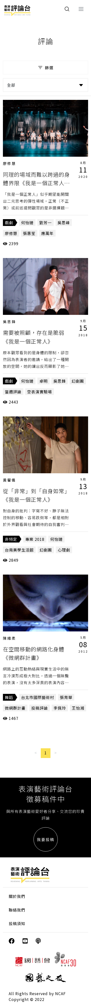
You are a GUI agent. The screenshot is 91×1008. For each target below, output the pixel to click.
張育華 (66, 697)
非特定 (11, 539)
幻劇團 (78, 381)
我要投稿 (45, 839)
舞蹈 (9, 697)
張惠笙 (29, 233)
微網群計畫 (15, 708)
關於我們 (17, 896)
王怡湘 (78, 708)
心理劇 (64, 550)
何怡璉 (27, 222)
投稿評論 (39, 708)
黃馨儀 (9, 479)
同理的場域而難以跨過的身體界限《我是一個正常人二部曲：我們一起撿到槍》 (36, 182)
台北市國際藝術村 (37, 697)
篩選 (45, 67)
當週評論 (13, 392)
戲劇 (9, 222)
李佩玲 (60, 708)
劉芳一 (45, 222)
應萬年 (47, 233)
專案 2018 (34, 539)
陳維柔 (9, 638)
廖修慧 (9, 163)
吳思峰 (64, 222)
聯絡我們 (17, 910)
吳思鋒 (9, 321)
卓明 (43, 381)
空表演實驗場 (39, 392)
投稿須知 (17, 923)
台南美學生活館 (19, 550)
